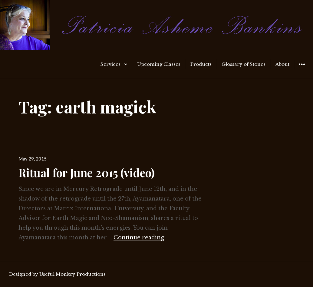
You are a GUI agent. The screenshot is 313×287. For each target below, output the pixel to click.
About (282, 64)
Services (110, 64)
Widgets (302, 68)
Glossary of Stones (243, 64)
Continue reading (139, 237)
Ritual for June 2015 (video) (86, 172)
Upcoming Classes (158, 64)
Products (201, 64)
